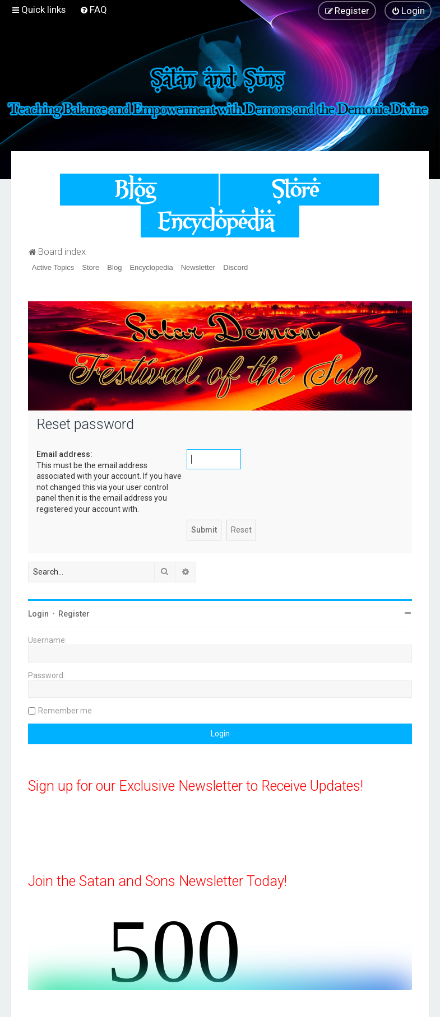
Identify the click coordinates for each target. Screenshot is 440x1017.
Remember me (65, 710)
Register (74, 613)
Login (38, 613)
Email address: (64, 454)
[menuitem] (93, 9)
